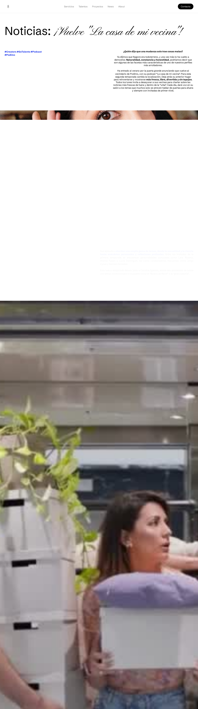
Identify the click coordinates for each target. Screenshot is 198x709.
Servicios (69, 6)
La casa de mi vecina (168, 73)
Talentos (83, 6)
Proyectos (97, 6)
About (121, 6)
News (111, 6)
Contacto (186, 6)
